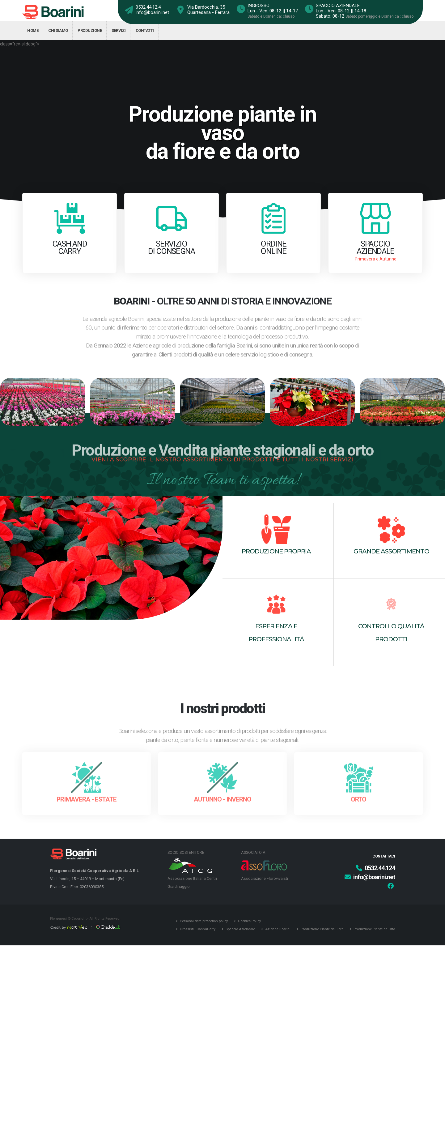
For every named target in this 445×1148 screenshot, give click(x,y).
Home (32, 30)
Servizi (119, 30)
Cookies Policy (249, 921)
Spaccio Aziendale (240, 929)
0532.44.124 (375, 868)
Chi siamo (58, 30)
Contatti (145, 30)
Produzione (90, 30)
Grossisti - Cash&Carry (197, 929)
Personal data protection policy (203, 921)
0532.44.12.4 (148, 7)
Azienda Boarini (277, 929)
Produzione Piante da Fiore (321, 929)
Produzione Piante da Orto (374, 929)
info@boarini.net (152, 12)
